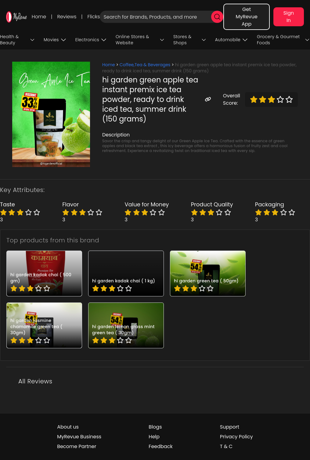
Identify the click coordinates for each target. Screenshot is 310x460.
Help (154, 436)
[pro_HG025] (44, 273)
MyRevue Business (79, 436)
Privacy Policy (236, 436)
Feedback (160, 446)
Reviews (66, 16)
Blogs (155, 426)
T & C (226, 446)
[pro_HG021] (126, 325)
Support (229, 426)
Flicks (94, 16)
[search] (217, 17)
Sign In (288, 16)
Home (39, 16)
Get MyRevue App (247, 16)
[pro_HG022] (44, 325)
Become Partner (76, 446)
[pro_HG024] (126, 273)
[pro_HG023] (208, 273)
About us (68, 426)
